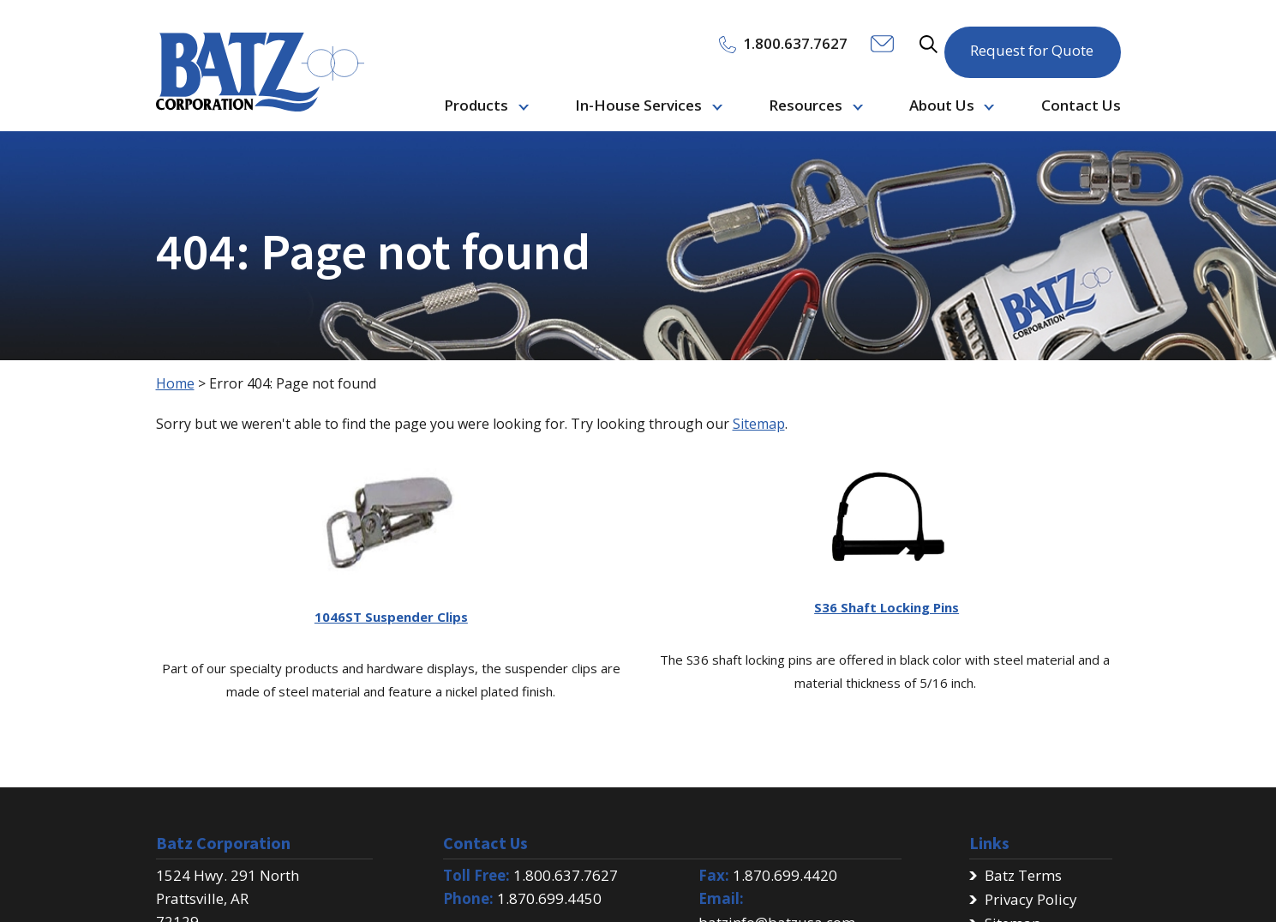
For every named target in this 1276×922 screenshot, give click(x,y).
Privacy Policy (1031, 899)
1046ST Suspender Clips (391, 616)
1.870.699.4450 (549, 898)
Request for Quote (1031, 42)
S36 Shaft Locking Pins (886, 607)
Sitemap (759, 423)
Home (175, 383)
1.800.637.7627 (565, 875)
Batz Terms (1023, 875)
